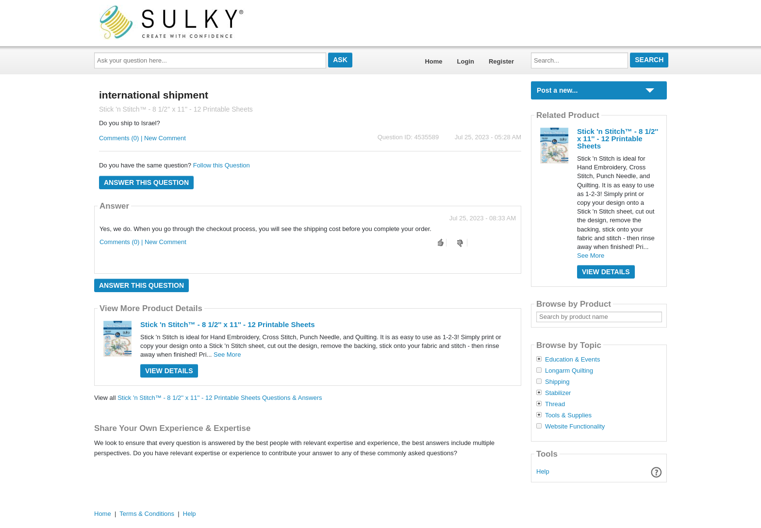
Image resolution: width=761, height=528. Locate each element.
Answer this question (146, 182)
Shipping (557, 382)
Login (465, 61)
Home (433, 61)
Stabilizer (558, 393)
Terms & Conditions (146, 513)
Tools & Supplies (568, 415)
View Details (169, 371)
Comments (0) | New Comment (142, 138)
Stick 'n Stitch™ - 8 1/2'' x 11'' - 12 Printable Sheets (227, 324)
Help (542, 471)
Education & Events (572, 359)
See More (227, 354)
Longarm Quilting (569, 370)
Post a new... (557, 90)
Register (501, 61)
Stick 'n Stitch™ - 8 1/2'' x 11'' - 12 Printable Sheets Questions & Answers (219, 397)
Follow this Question (221, 165)
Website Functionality (575, 426)
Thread (555, 404)
